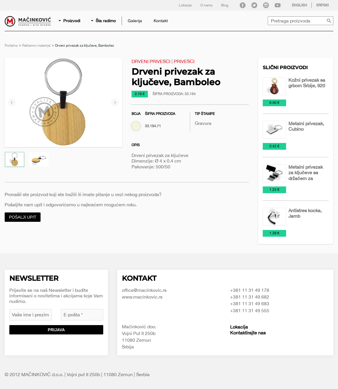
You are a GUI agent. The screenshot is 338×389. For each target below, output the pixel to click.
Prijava (56, 329)
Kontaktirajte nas (248, 332)
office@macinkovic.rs (144, 290)
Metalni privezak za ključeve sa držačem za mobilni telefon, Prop (305, 178)
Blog (224, 5)
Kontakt (161, 20)
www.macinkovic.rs (142, 296)
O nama (206, 5)
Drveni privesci (151, 61)
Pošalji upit (22, 217)
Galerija (135, 20)
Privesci (184, 61)
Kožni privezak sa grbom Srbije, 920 (306, 82)
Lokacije (185, 5)
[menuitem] (70, 20)
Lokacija (239, 326)
